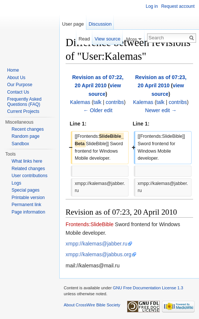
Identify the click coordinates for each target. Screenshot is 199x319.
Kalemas (80, 102)
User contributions (29, 175)
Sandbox (20, 143)
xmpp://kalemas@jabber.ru (96, 244)
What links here (26, 161)
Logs (16, 183)
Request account (178, 6)
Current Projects (23, 111)
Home (13, 70)
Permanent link (26, 204)
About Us (16, 77)
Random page (25, 136)
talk (97, 102)
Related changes (28, 168)
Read (84, 39)
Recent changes (27, 129)
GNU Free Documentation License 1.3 (148, 288)
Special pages (25, 190)
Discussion (100, 24)
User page (73, 24)
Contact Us (18, 92)
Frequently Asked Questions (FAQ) (24, 102)
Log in (152, 6)
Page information (28, 212)
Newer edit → (161, 110)
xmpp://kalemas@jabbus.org (99, 254)
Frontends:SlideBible (89, 224)
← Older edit (98, 110)
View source (107, 39)
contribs (115, 102)
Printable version (27, 197)
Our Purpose (19, 84)
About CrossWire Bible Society (92, 305)
